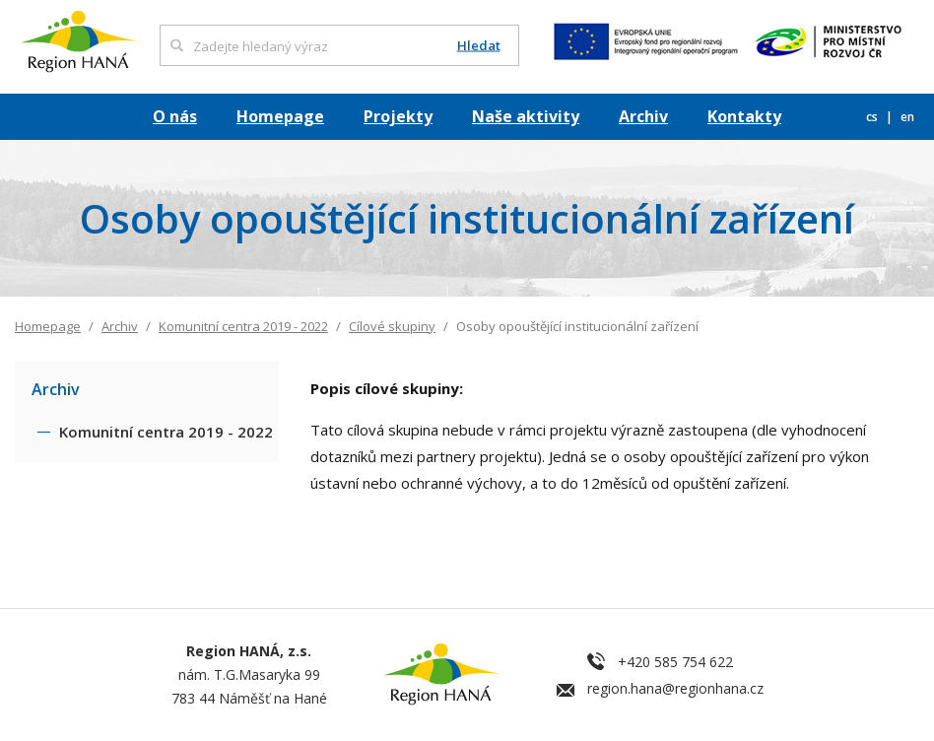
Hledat (478, 45)
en (907, 116)
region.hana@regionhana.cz (675, 688)
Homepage (280, 116)
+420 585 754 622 (675, 661)
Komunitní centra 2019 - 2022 (243, 326)
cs (873, 116)
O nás (175, 116)
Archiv (643, 116)
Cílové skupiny (392, 326)
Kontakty (744, 116)
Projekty (398, 116)
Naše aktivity (525, 116)
